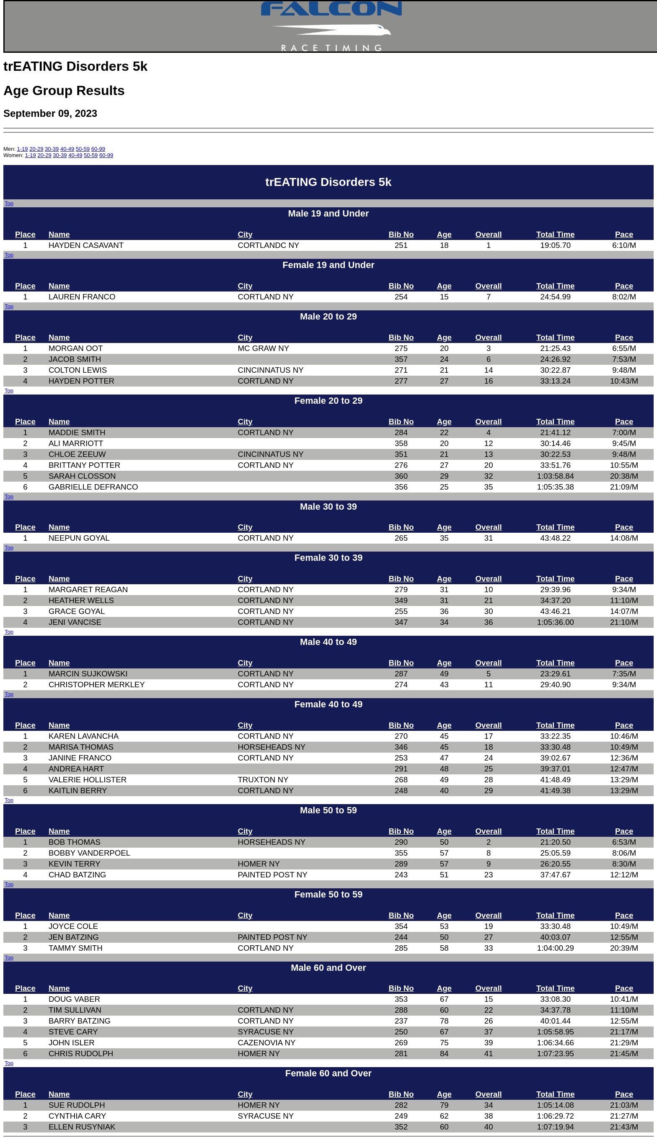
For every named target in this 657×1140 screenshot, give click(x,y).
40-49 (67, 149)
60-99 (98, 149)
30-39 (52, 149)
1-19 (22, 149)
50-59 (83, 149)
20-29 (36, 149)
